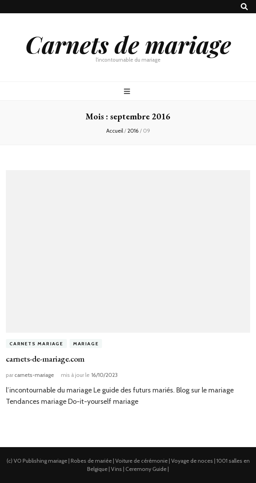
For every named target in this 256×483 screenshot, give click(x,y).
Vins (116, 468)
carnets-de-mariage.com (45, 358)
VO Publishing (30, 460)
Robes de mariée (91, 460)
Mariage (86, 343)
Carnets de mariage (128, 44)
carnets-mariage (34, 374)
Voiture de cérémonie (141, 460)
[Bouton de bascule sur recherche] (244, 7)
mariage (57, 460)
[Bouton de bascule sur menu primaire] (128, 91)
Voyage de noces (192, 460)
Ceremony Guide (145, 468)
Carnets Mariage (36, 343)
